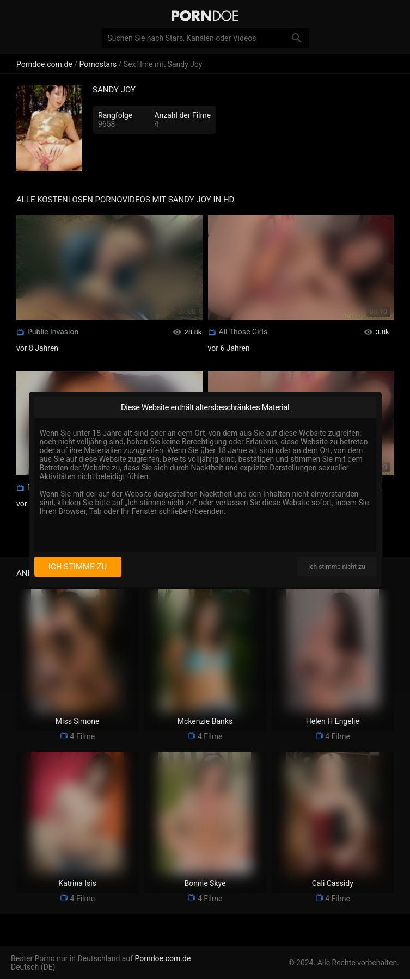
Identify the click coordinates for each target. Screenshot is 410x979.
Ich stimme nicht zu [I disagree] (336, 567)
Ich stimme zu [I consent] (77, 567)
